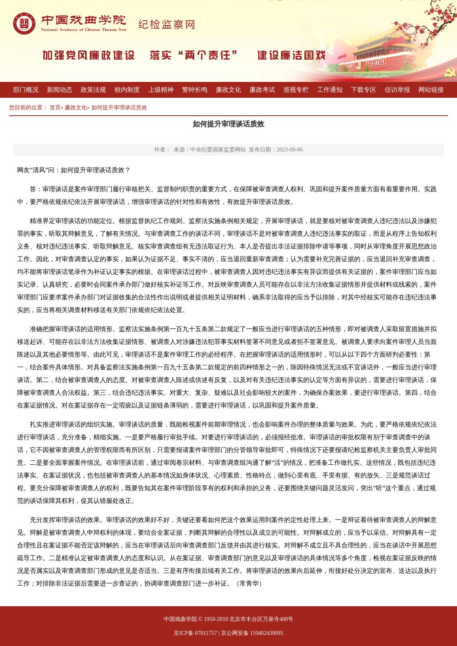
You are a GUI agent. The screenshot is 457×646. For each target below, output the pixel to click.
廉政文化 (228, 89)
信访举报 (397, 89)
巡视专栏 (296, 89)
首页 (55, 108)
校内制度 (127, 89)
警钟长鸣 (194, 89)
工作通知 (330, 89)
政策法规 (93, 89)
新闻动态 (59, 89)
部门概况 (26, 89)
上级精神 (161, 89)
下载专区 (363, 89)
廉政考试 (262, 89)
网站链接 (431, 89)
